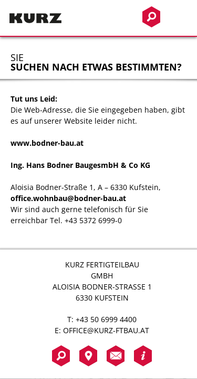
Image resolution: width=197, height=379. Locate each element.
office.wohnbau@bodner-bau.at (68, 198)
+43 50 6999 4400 (106, 319)
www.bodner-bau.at (47, 143)
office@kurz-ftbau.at (106, 330)
